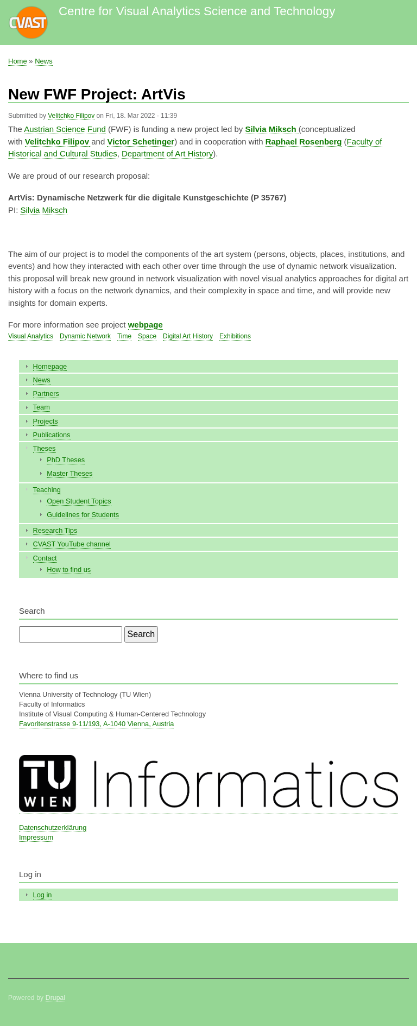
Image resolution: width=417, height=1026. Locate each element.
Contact (45, 558)
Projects (45, 421)
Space (147, 336)
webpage (145, 324)
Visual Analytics (30, 336)
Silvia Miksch (43, 210)
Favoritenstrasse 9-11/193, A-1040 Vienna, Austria (96, 724)
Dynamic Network (85, 336)
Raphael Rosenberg (304, 141)
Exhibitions (235, 336)
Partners (46, 393)
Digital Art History (188, 336)
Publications (52, 435)
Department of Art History (167, 153)
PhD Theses (66, 460)
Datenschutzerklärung (52, 827)
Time (124, 336)
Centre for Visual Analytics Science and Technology (197, 11)
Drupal (56, 998)
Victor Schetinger (140, 141)
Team (41, 407)
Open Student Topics (79, 501)
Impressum (36, 837)
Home (17, 61)
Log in (42, 895)
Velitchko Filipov (71, 115)
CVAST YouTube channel (72, 544)
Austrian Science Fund (65, 129)
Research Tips (55, 530)
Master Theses (69, 473)
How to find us (69, 569)
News (44, 61)
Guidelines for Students (83, 515)
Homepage (50, 366)
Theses (44, 448)
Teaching (47, 490)
